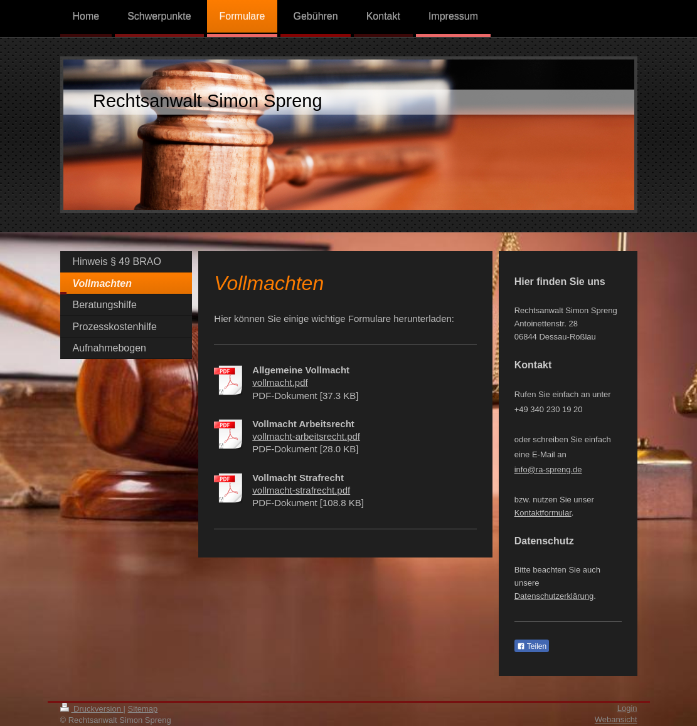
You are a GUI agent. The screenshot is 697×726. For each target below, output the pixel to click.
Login (627, 708)
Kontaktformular (543, 512)
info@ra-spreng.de (548, 469)
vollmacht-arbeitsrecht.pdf (306, 436)
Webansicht (616, 719)
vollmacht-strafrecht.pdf (301, 490)
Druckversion (92, 708)
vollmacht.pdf (279, 382)
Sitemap (143, 708)
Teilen (531, 646)
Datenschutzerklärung (553, 596)
